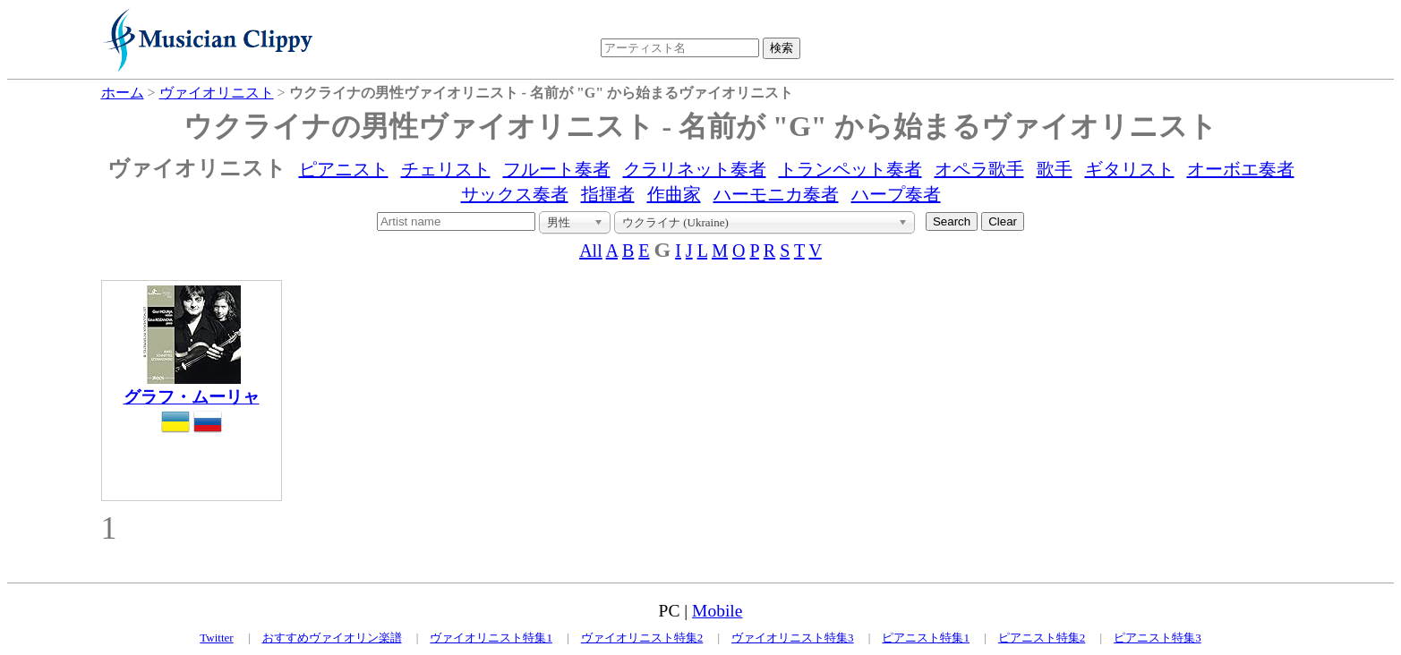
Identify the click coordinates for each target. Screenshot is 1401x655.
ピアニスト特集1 (926, 637)
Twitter (216, 637)
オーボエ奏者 (1240, 169)
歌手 (1054, 169)
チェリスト (446, 169)
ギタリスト (1130, 169)
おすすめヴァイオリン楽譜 (332, 637)
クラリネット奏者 (694, 169)
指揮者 (608, 194)
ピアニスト (344, 169)
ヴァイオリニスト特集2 (642, 637)
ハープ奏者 (896, 194)
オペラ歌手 (979, 169)
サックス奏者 (514, 194)
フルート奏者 (557, 169)
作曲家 (674, 194)
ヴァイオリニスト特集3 (792, 637)
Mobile (717, 610)
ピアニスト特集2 (1042, 637)
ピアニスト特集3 (1157, 637)
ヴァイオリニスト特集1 (491, 637)
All (590, 250)
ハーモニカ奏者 (776, 194)
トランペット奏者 (850, 169)
